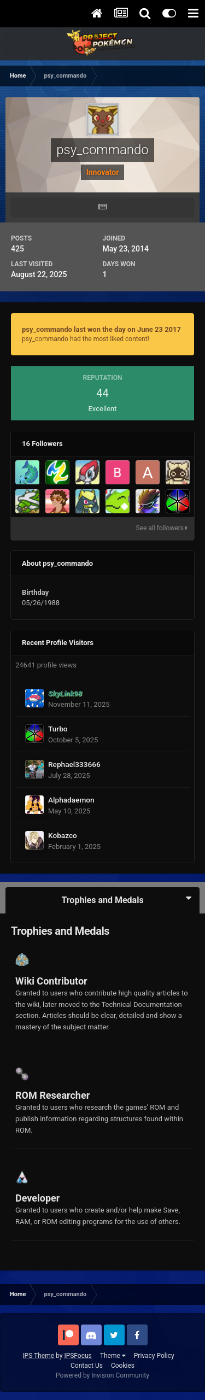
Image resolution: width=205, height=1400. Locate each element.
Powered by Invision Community (102, 1375)
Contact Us (87, 1365)
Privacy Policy (154, 1356)
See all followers (162, 528)
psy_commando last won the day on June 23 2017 (101, 329)
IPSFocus (77, 1356)
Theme (113, 1356)
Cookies (122, 1365)
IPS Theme (38, 1356)
